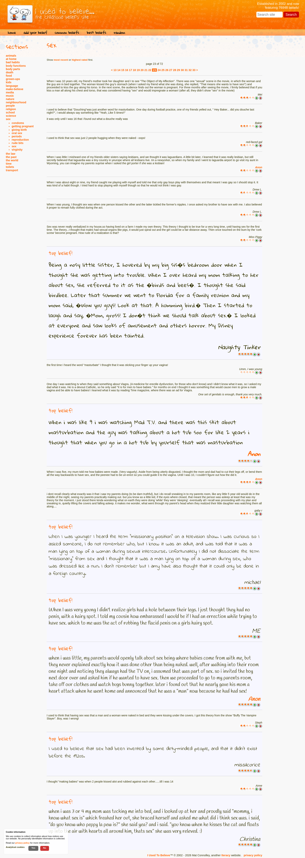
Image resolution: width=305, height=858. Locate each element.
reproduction (20, 139)
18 (134, 70)
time (8, 163)
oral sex (17, 133)
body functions (16, 65)
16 (126, 70)
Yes (33, 848)
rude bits (17, 143)
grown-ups (13, 79)
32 (190, 70)
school (10, 112)
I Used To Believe (158, 855)
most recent (61, 59)
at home (11, 59)
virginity (17, 149)
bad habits (13, 62)
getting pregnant (23, 126)
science (11, 115)
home (12, 33)
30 (182, 70)
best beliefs (96, 33)
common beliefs (67, 33)
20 (142, 70)
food (9, 75)
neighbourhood (16, 102)
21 (145, 70)
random (119, 33)
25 (163, 70)
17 (130, 70)
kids (8, 82)
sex (8, 119)
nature (10, 99)
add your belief (35, 33)
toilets (10, 166)
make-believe (14, 89)
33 (193, 70)
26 (166, 70)
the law (10, 153)
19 (138, 70)
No (44, 848)
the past (11, 157)
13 (115, 70)
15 (122, 70)
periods (17, 136)
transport (12, 170)
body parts (13, 69)
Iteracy (225, 855)
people (10, 105)
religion (11, 109)
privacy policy (253, 855)
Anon (258, 167)
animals (11, 55)
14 (118, 70)
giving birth (19, 129)
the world (12, 160)
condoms (18, 123)
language (12, 85)
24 (159, 70)
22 (149, 70)
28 (174, 70)
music (10, 95)
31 (186, 70)
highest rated (80, 59)
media (10, 92)
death (9, 72)
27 (170, 70)
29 (178, 70)
